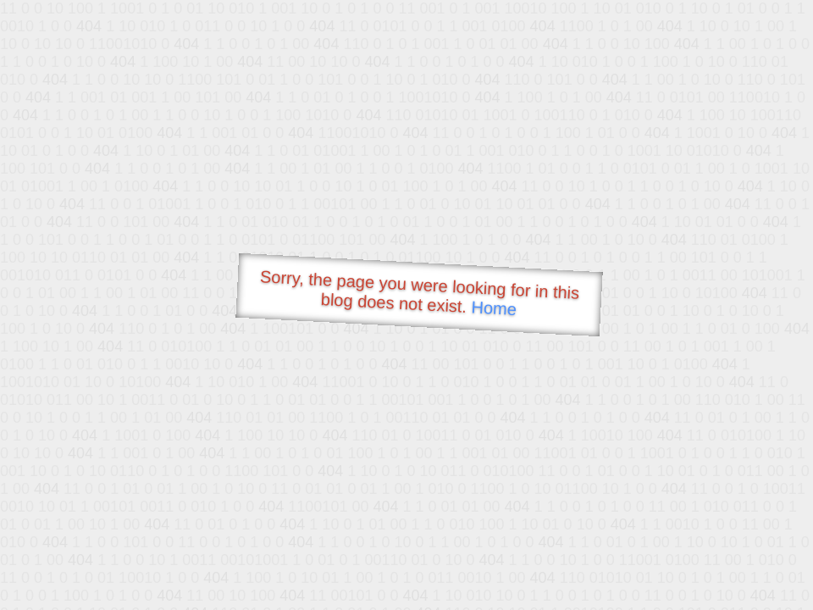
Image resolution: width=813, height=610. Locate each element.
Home (494, 308)
